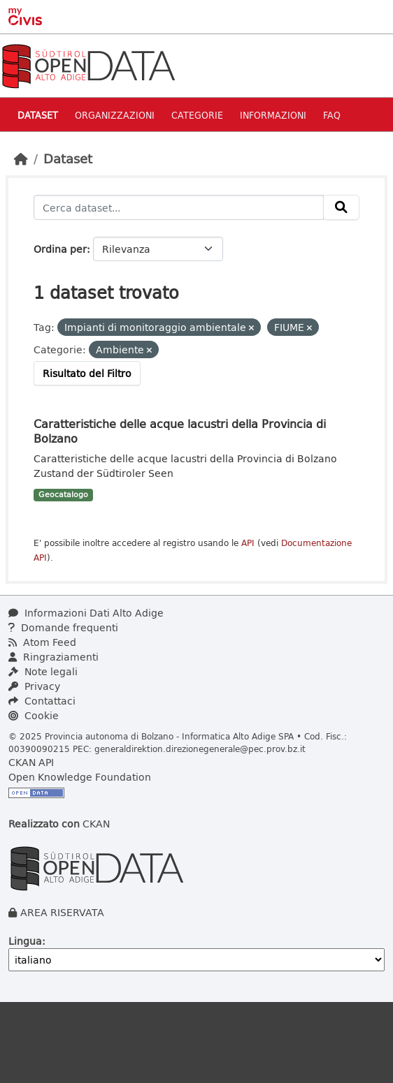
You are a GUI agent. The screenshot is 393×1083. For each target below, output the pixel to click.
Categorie (197, 115)
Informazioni (273, 115)
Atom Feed (42, 642)
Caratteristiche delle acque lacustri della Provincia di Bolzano (180, 431)
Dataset (37, 115)
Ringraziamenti (53, 656)
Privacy (34, 686)
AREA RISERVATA (62, 912)
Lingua (25, 941)
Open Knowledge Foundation (79, 776)
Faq (332, 115)
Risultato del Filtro (87, 373)
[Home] (21, 158)
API (248, 543)
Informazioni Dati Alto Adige (86, 612)
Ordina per (60, 249)
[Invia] (341, 207)
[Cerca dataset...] (179, 207)
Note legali (43, 671)
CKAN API (31, 762)
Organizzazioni (115, 115)
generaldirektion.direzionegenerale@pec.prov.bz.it (200, 748)
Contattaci (42, 700)
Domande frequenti (63, 627)
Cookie (33, 715)
